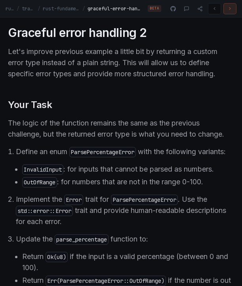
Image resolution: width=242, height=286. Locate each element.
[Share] (200, 8)
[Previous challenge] (214, 8)
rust (10, 9)
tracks (28, 9)
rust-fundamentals (61, 9)
